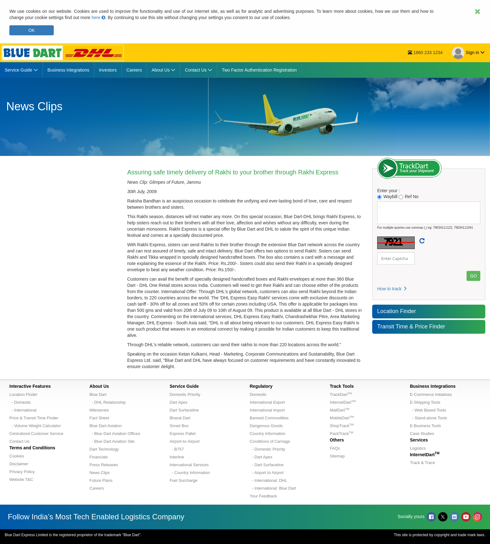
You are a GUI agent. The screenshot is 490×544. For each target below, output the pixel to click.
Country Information (267, 433)
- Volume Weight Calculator (35, 425)
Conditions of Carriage (270, 441)
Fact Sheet (99, 418)
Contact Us (19, 441)
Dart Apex (179, 402)
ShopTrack (341, 425)
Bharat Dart (180, 418)
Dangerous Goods (266, 425)
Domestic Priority (185, 394)
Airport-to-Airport (185, 441)
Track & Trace (422, 462)
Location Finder (396, 311)
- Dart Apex (261, 457)
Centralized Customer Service (36, 433)
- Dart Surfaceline (266, 464)
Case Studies (422, 433)
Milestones (99, 410)
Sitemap (337, 456)
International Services (189, 464)
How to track (392, 288)
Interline (177, 457)
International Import (267, 410)
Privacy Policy (22, 471)
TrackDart (341, 394)
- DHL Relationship (107, 402)
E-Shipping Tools (425, 402)
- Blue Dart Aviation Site (111, 441)
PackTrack (341, 433)
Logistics (418, 448)
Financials (98, 457)
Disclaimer (18, 464)
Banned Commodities (269, 418)
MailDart (339, 410)
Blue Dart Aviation (105, 425)
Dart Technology (104, 449)
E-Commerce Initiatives (431, 394)
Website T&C (21, 479)
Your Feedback (263, 496)
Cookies (16, 456)
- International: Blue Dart (273, 488)
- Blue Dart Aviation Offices (114, 433)
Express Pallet (183, 433)
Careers (96, 488)
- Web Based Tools (428, 410)
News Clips (99, 472)
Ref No (409, 196)
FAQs (335, 448)
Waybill (387, 196)
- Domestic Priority (267, 449)
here (98, 17)
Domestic (258, 394)
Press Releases (103, 464)
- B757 (177, 449)
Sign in (468, 53)
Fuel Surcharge (184, 480)
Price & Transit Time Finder (33, 418)
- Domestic (20, 402)
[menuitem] (21, 70)
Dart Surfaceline (184, 410)
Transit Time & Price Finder (411, 326)
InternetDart (343, 402)
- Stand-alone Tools (428, 418)
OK (31, 30)
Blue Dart (97, 394)
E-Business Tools (425, 425)
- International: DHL (268, 480)
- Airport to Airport (266, 472)
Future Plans (100, 480)
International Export (267, 402)
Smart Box (179, 425)
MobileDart (342, 418)
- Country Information (190, 472)
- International (23, 410)
